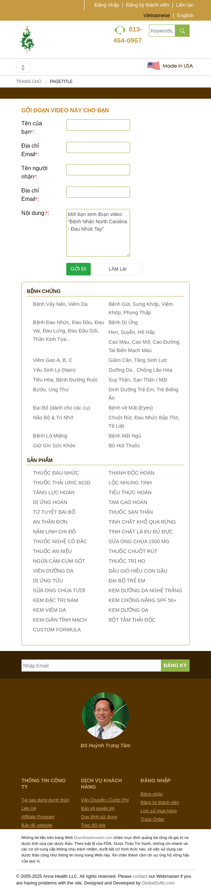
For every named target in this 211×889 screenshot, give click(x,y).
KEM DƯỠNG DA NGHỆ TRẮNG (145, 590)
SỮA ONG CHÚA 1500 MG (139, 541)
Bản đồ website (36, 825)
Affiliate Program (37, 816)
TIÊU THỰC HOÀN (130, 492)
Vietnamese (156, 15)
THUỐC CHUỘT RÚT (133, 551)
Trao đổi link (93, 825)
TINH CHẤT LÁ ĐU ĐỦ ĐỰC (141, 531)
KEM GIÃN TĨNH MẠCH (60, 620)
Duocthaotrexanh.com (93, 837)
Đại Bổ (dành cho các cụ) (61, 408)
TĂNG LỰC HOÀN (54, 492)
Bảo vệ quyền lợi (97, 808)
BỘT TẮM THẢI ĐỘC (132, 620)
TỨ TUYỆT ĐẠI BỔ (54, 512)
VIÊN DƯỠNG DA (53, 571)
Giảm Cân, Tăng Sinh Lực (138, 360)
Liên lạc (184, 5)
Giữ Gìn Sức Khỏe (54, 445)
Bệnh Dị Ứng (123, 322)
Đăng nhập (106, 5)
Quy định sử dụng (99, 816)
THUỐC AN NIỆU (52, 551)
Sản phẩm (40, 460)
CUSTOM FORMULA (57, 629)
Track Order (152, 819)
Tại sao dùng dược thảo (45, 800)
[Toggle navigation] (23, 67)
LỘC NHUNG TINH (130, 482)
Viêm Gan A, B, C (53, 360)
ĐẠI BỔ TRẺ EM (127, 580)
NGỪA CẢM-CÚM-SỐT (59, 561)
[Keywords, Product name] (162, 30)
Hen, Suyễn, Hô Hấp (132, 332)
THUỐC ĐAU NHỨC (56, 473)
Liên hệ (28, 808)
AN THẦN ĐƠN (50, 522)
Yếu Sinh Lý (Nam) (54, 370)
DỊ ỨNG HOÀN (50, 502)
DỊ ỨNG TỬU (48, 580)
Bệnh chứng (44, 291)
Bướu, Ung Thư (51, 389)
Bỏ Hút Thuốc (124, 445)
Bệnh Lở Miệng (50, 436)
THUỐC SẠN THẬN (131, 512)
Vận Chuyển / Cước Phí (105, 800)
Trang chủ (28, 81)
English (185, 15)
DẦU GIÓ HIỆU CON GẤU (138, 571)
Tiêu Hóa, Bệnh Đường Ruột (65, 380)
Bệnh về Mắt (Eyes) (131, 408)
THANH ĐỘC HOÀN (132, 473)
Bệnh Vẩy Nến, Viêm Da (60, 304)
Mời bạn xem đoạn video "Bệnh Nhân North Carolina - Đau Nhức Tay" (98, 233)
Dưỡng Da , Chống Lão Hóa (140, 370)
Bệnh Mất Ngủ (125, 436)
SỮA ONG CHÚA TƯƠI (59, 590)
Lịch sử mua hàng (159, 810)
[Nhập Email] (91, 665)
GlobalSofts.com (158, 883)
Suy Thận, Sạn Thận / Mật (138, 380)
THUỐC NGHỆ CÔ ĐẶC (60, 541)
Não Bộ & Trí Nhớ (53, 417)
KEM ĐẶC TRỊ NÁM (55, 600)
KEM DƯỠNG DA (128, 610)
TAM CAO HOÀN (128, 502)
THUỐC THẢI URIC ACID (61, 482)
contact (140, 876)
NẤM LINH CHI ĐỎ (54, 531)
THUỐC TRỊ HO (127, 561)
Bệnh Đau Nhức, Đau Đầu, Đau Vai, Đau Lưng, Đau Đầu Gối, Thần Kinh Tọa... (68, 331)
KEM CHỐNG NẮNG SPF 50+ (143, 600)
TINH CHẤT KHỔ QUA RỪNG (142, 522)
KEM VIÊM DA (49, 610)
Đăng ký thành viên (147, 5)
